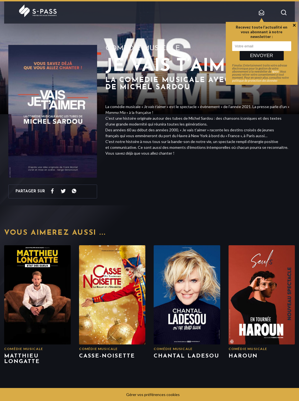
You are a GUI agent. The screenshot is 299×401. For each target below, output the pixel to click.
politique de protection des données (254, 80)
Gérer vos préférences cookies (153, 394)
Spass (275, 71)
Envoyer (261, 55)
